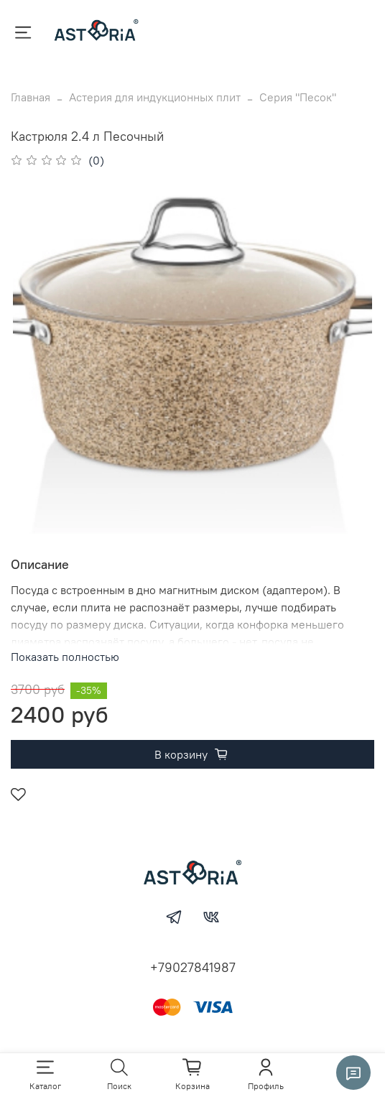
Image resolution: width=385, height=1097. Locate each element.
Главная (30, 97)
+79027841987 (193, 967)
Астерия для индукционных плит (155, 97)
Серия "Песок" (297, 97)
